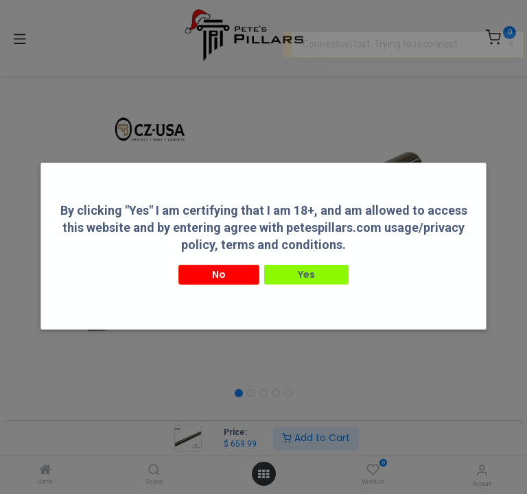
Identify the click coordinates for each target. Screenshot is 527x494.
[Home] (45, 470)
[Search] (154, 470)
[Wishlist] (373, 470)
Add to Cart (316, 438)
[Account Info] (482, 470)
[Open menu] (263, 474)
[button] (62, 230)
